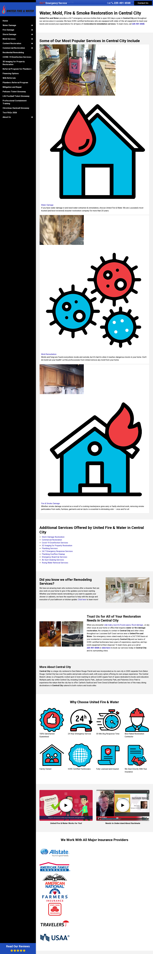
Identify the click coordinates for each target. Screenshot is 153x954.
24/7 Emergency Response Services (57, 551)
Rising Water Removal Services (55, 563)
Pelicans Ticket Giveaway (14, 89)
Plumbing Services (50, 548)
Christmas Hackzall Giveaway (16, 105)
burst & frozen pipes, (123, 625)
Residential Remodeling (13, 50)
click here (106, 648)
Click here (82, 599)
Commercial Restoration (52, 540)
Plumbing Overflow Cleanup (53, 554)
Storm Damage (9, 31)
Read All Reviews (94, 949)
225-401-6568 (121, 3)
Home (5, 18)
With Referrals (9, 75)
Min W (120, 896)
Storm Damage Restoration (53, 537)
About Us (7, 114)
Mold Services (9, 36)
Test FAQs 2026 (10, 110)
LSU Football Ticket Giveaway (16, 93)
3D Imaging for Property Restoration (57, 545)
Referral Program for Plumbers (17, 66)
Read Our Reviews (18, 948)
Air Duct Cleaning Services (53, 560)
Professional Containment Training (15, 99)
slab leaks (108, 625)
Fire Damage (8, 27)
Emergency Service (53, 3)
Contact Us (143, 3)
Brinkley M (84, 890)
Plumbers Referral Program (15, 80)
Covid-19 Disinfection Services (55, 543)
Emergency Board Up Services (54, 557)
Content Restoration (12, 40)
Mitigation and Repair (12, 84)
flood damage (137, 625)
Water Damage (9, 22)
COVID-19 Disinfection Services (17, 54)
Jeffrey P (45, 889)
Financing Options (11, 70)
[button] (32, 22)
